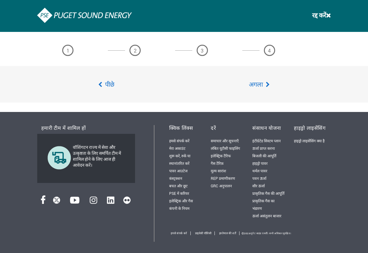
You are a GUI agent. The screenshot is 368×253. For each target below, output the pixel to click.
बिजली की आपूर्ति (264, 155)
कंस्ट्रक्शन (175, 178)
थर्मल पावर (259, 170)
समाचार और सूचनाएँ (225, 140)
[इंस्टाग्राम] (93, 202)
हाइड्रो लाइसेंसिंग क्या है (309, 140)
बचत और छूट (178, 185)
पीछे (106, 84)
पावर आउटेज (178, 170)
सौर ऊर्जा (258, 185)
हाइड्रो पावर (260, 163)
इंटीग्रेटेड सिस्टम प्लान (266, 140)
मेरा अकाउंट (177, 148)
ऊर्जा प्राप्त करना (263, 148)
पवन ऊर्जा (259, 178)
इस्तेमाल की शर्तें (227, 233)
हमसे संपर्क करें (179, 140)
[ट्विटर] (56, 202)
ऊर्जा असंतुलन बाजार (266, 215)
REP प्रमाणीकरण (223, 178)
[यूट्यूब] (74, 202)
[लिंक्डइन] (110, 202)
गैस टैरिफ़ (217, 163)
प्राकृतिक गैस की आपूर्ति (268, 193)
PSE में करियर (179, 193)
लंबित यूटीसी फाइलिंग (225, 148)
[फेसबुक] (43, 202)
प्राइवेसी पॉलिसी (203, 233)
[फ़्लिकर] (127, 202)
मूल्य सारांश (218, 170)
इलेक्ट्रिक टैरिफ (221, 155)
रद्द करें (321, 15)
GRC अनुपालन (221, 185)
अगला (259, 84)
